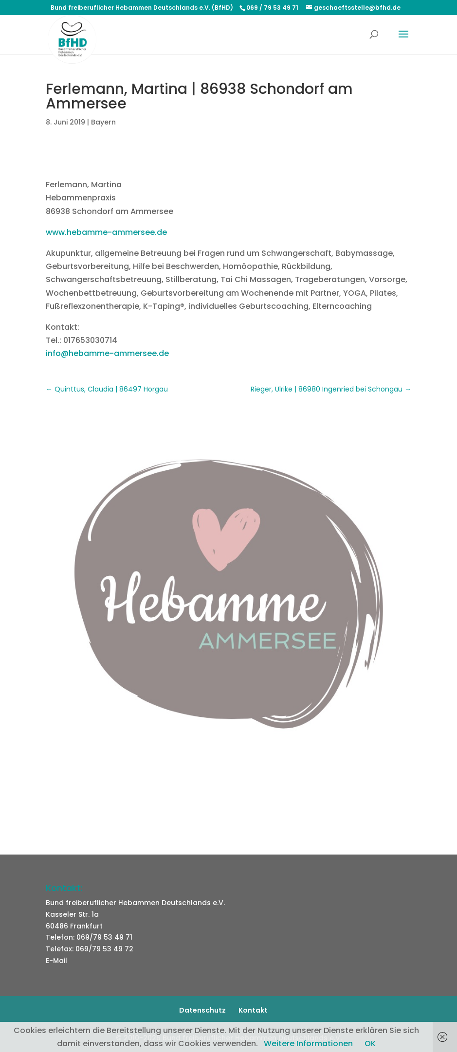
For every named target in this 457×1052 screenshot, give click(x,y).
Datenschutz (202, 1010)
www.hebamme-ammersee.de (106, 232)
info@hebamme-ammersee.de (107, 353)
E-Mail (56, 960)
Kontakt (253, 1010)
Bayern (103, 122)
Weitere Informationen (308, 1043)
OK (370, 1043)
